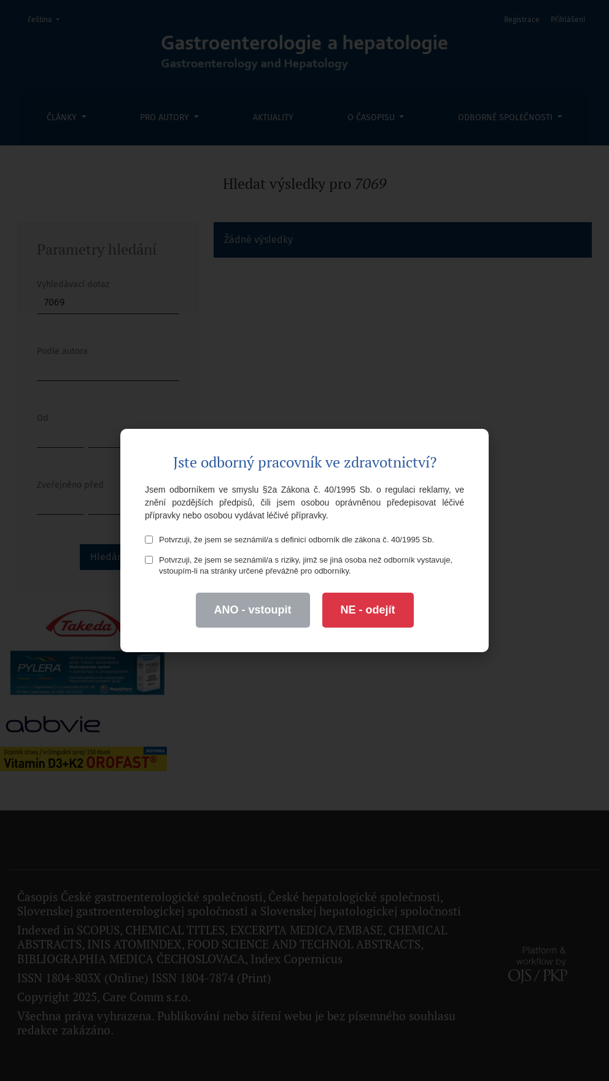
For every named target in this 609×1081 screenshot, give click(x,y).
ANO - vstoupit (253, 610)
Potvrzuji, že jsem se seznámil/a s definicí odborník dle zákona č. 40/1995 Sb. (289, 539)
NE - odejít (368, 610)
